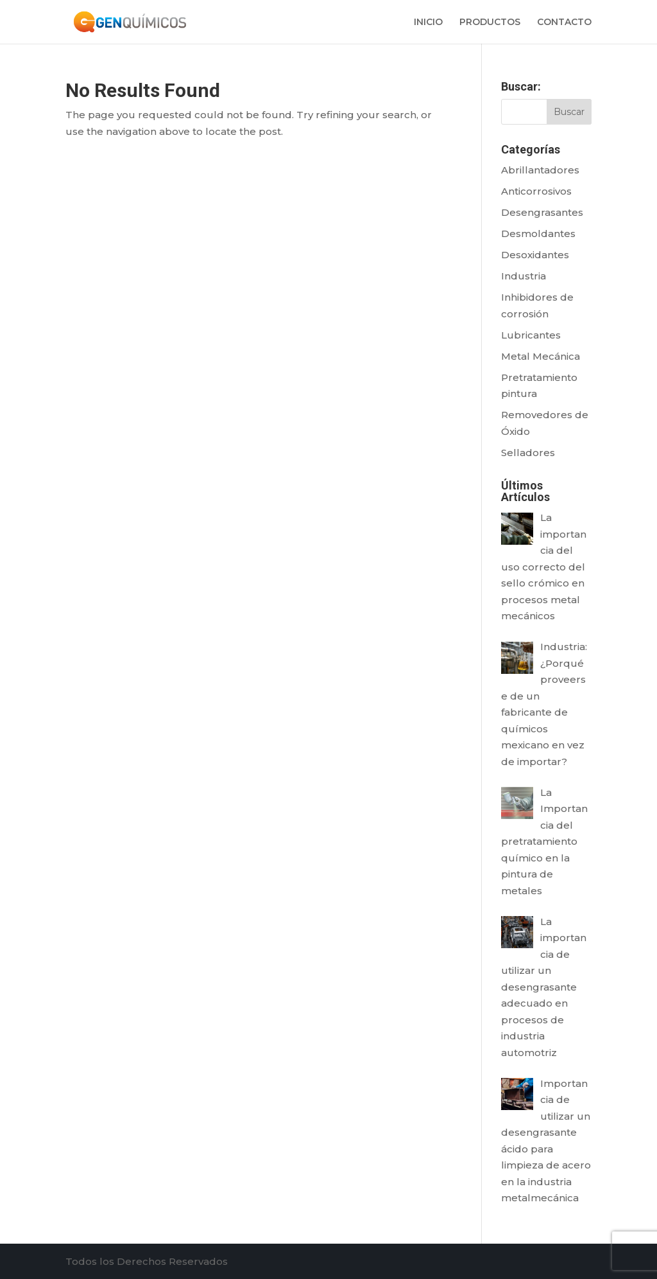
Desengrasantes (542, 212)
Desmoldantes (538, 233)
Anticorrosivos (536, 191)
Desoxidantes (535, 255)
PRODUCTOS (489, 22)
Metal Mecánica (540, 356)
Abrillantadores (540, 170)
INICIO (428, 22)
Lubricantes (531, 335)
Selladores (528, 452)
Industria (523, 276)
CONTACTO (564, 22)
